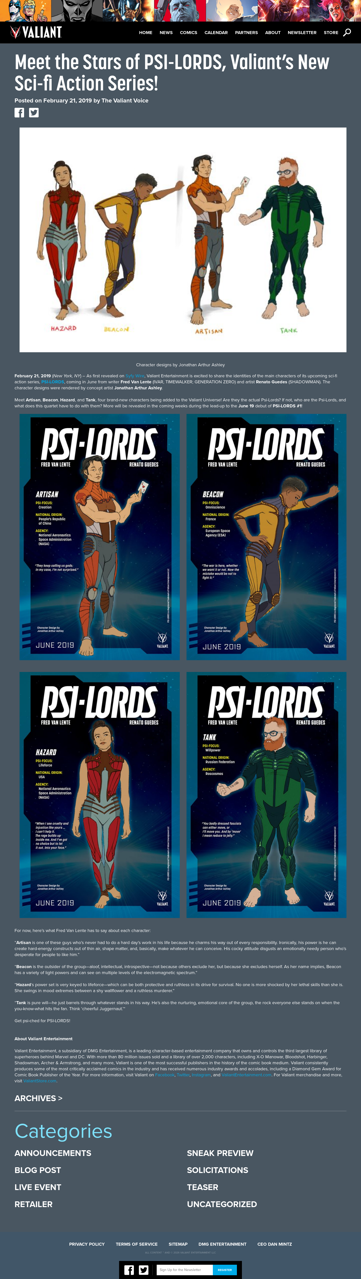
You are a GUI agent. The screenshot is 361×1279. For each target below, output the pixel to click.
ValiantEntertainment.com (247, 1075)
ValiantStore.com (39, 1081)
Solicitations (217, 1170)
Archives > (38, 1098)
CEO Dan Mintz (274, 1244)
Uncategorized (222, 1204)
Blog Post (38, 1170)
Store (331, 32)
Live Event (38, 1187)
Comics (188, 32)
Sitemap (178, 1244)
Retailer (34, 1204)
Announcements (53, 1153)
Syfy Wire (135, 376)
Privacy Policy (87, 1244)
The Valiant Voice (125, 100)
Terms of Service (137, 1244)
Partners (246, 32)
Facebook (164, 1075)
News (166, 32)
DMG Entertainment (222, 1244)
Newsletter (302, 32)
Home (145, 32)
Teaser (202, 1187)
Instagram (201, 1075)
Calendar (216, 32)
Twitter (183, 1075)
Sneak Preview (220, 1153)
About (273, 32)
